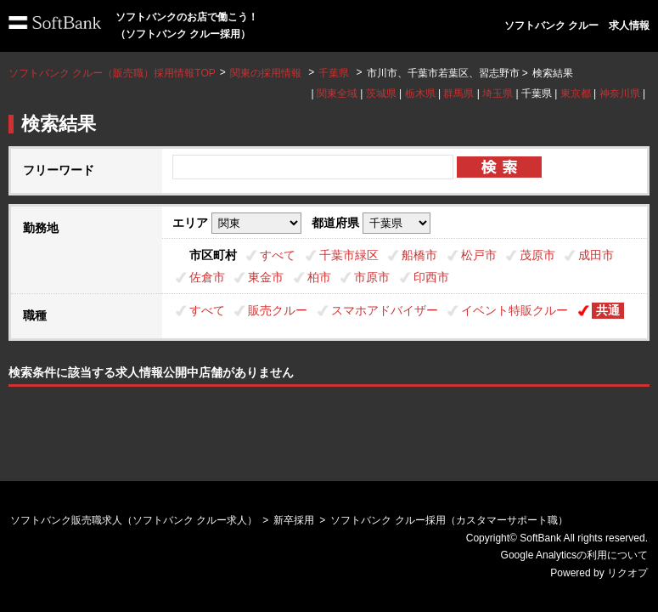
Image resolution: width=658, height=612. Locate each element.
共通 (608, 310)
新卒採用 (293, 520)
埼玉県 (497, 93)
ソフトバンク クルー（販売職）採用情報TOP (112, 73)
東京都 (575, 93)
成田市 (596, 255)
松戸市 (479, 255)
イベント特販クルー (514, 310)
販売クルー (277, 310)
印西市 (431, 277)
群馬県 (458, 93)
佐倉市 (207, 277)
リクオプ (627, 573)
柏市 (319, 277)
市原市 (372, 277)
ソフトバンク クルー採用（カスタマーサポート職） (448, 520)
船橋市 (419, 255)
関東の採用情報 (267, 73)
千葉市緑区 (349, 255)
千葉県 (333, 73)
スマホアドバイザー (384, 310)
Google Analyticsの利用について (574, 555)
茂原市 (537, 255)
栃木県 (420, 93)
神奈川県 (619, 93)
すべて (277, 255)
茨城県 (381, 93)
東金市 (266, 277)
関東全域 (337, 93)
